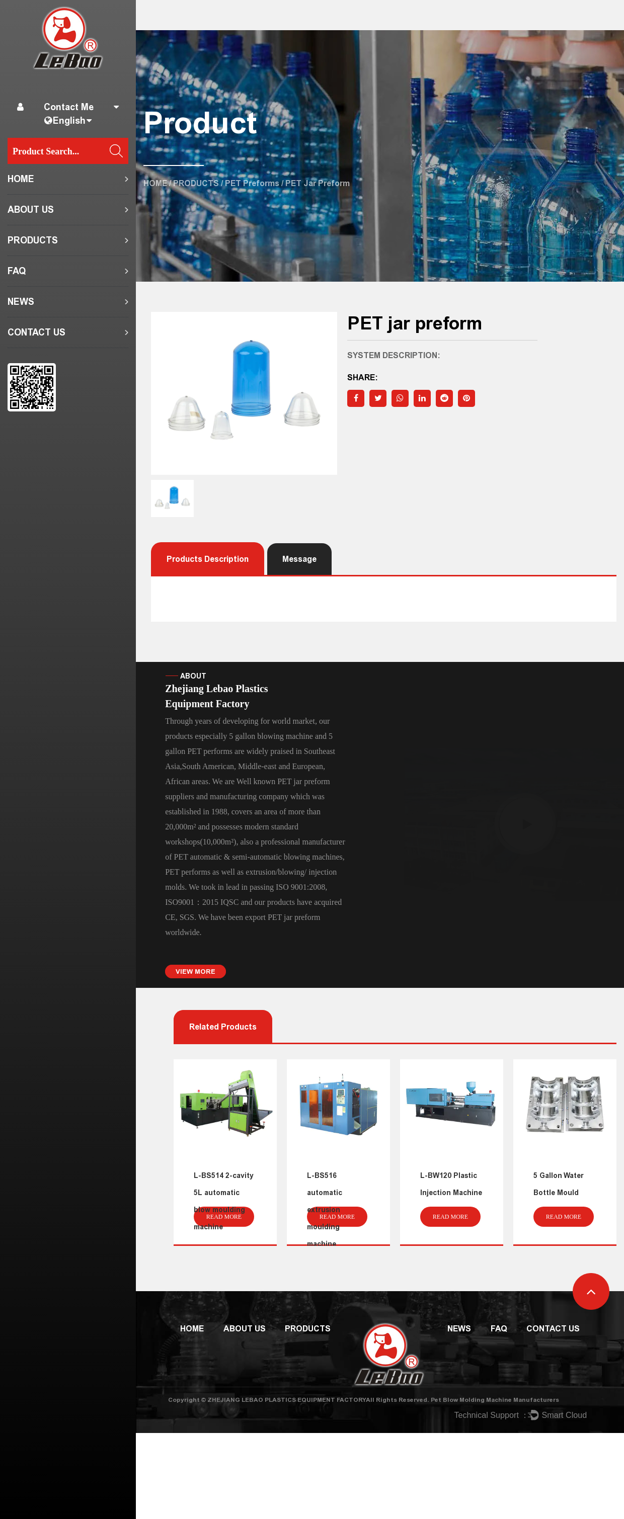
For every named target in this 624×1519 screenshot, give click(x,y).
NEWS (21, 301)
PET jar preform (294, 917)
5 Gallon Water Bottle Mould (558, 1184)
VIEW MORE (195, 971)
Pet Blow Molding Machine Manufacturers (495, 1399)
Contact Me (69, 107)
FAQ (17, 271)
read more (224, 1216)
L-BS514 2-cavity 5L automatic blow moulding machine (224, 1201)
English (69, 120)
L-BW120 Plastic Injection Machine (451, 1184)
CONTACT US (36, 332)
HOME (21, 179)
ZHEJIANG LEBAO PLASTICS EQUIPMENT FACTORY (286, 1399)
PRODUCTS (33, 240)
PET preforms (252, 183)
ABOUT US (31, 209)
